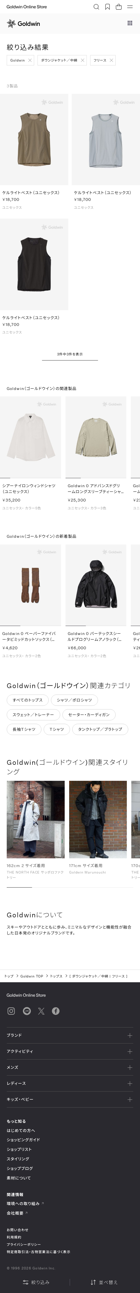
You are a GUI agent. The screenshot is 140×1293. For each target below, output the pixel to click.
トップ (9, 976)
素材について (19, 1178)
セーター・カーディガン (89, 715)
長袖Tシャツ (24, 730)
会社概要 (17, 1213)
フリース (100, 60)
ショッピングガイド (23, 1139)
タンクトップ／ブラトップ (100, 730)
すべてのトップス (28, 701)
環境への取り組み (25, 1203)
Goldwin (17, 60)
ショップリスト (19, 1149)
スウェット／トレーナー (33, 715)
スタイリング (18, 1159)
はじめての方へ (21, 1130)
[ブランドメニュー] (130, 24)
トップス (56, 976)
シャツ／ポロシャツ (74, 701)
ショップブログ (20, 1168)
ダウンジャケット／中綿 (59, 60)
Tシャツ (57, 730)
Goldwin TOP (32, 976)
